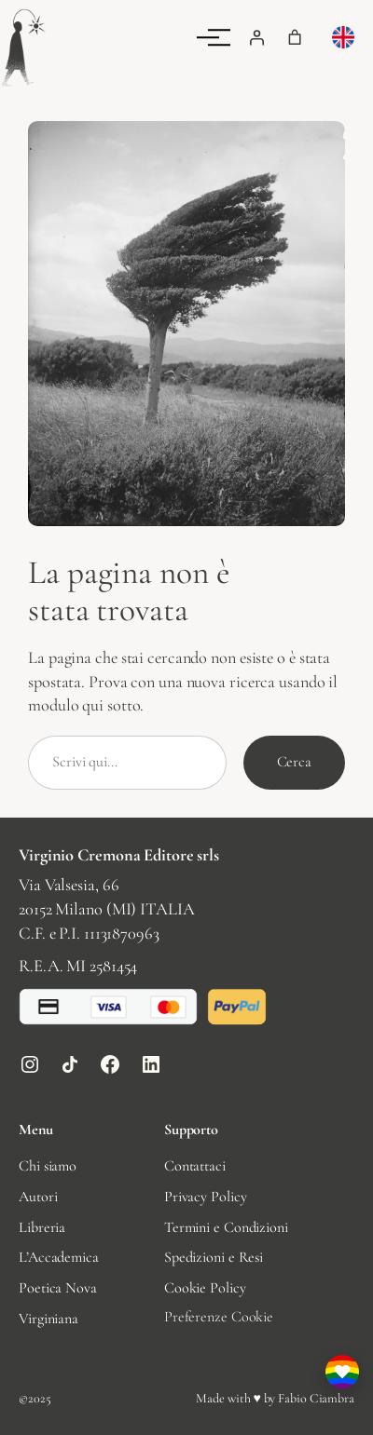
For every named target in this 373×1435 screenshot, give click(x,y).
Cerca (294, 761)
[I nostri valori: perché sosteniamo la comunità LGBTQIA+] (342, 1371)
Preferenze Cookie (218, 1316)
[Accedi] (256, 37)
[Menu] (219, 37)
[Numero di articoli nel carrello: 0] (294, 37)
